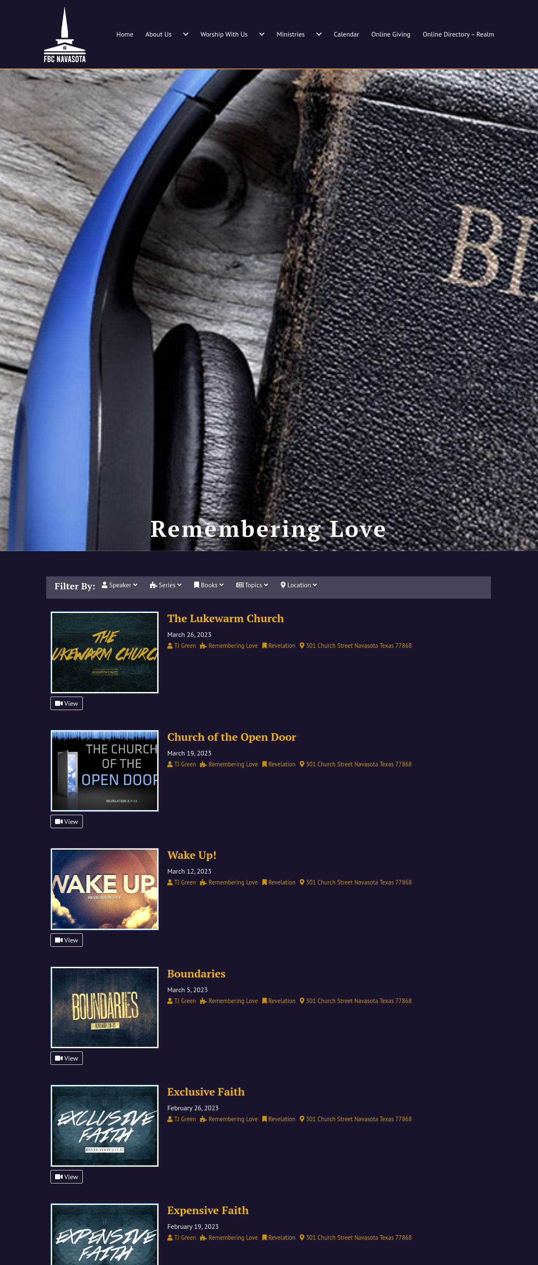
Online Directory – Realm (458, 34)
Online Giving (390, 34)
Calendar (346, 34)
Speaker (120, 609)
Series (167, 609)
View (66, 727)
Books (211, 609)
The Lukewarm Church (225, 642)
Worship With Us (224, 34)
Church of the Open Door (231, 760)
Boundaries (196, 997)
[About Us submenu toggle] (185, 34)
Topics (255, 609)
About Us (158, 34)
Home (124, 34)
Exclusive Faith (206, 1115)
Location (303, 609)
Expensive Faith (208, 1234)
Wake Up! (191, 879)
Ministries (291, 34)
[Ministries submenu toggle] (319, 34)
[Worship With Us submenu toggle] (261, 34)
